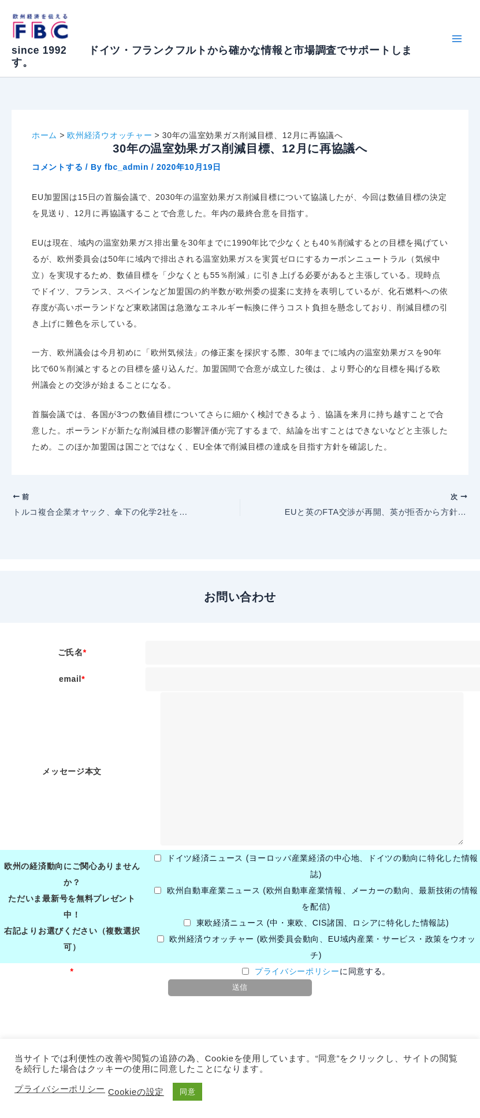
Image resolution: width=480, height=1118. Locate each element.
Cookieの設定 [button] (136, 1092)
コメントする (57, 167)
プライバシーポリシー (297, 971)
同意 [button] (187, 1091)
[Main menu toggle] (456, 38)
